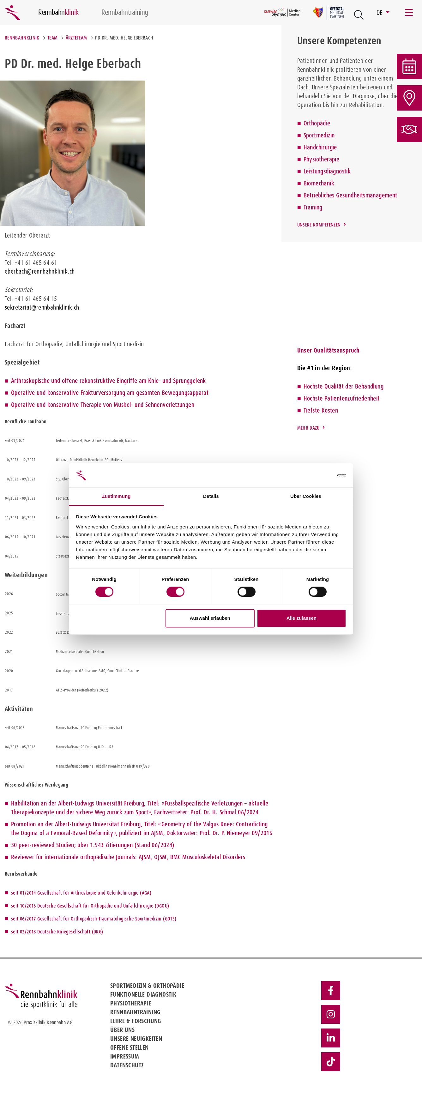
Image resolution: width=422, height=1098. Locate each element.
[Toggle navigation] (409, 12)
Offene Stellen (129, 1047)
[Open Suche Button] (358, 15)
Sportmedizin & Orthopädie (147, 985)
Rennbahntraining (135, 1012)
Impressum (124, 1056)
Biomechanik (319, 183)
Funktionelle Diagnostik (143, 994)
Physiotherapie (322, 159)
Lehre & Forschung (135, 1021)
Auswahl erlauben (210, 618)
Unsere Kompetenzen (319, 224)
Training (313, 207)
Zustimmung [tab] (116, 496)
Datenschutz (127, 1065)
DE (380, 13)
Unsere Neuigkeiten (136, 1039)
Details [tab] (211, 496)
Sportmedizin (319, 135)
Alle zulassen (301, 618)
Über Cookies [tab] (305, 496)
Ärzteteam (76, 37)
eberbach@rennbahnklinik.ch (40, 271)
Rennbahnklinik (22, 37)
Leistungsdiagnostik (327, 171)
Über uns (122, 1030)
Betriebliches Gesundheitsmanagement (350, 195)
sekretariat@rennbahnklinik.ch (42, 307)
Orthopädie (317, 123)
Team (52, 37)
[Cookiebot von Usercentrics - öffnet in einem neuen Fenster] (318, 475)
